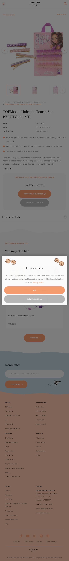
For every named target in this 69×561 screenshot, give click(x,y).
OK (34, 290)
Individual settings (34, 299)
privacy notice (38, 283)
